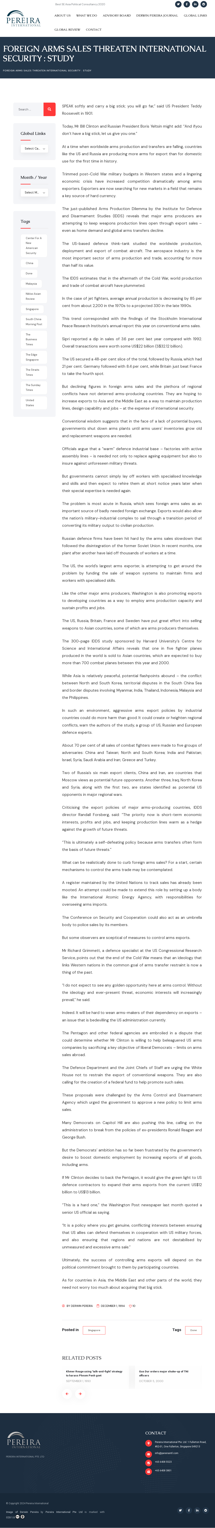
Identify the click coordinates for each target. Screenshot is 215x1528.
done (193, 1330)
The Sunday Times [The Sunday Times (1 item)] (33, 387)
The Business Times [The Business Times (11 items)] (31, 339)
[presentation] (67, 1394)
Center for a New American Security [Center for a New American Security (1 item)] (34, 245)
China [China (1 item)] (29, 263)
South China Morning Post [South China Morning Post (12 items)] (34, 321)
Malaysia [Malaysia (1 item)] (31, 283)
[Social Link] (178, 4)
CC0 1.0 (15, 1517)
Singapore (94, 1330)
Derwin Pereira (82, 1306)
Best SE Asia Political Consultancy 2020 (80, 4)
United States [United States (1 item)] (30, 403)
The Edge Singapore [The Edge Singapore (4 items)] (32, 357)
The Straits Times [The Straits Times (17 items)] (32, 372)
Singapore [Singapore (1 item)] (32, 309)
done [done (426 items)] (29, 273)
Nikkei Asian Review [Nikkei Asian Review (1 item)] (33, 296)
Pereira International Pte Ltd (64, 1512)
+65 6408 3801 (163, 1470)
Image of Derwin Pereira (22, 1512)
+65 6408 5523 (163, 1462)
